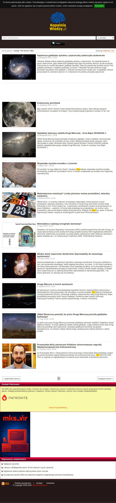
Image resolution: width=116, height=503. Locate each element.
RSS (7, 483)
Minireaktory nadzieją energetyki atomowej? (59, 224)
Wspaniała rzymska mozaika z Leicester (57, 163)
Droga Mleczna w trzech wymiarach (55, 284)
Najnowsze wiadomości (14, 459)
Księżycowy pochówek (48, 103)
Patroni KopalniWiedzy (58, 408)
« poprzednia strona (11, 379)
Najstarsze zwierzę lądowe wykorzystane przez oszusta (25, 471)
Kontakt (39, 483)
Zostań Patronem (10, 384)
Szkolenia (50, 483)
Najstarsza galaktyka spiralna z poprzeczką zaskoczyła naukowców (71, 55)
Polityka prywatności (23, 483)
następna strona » (105, 379)
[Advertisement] (57, 91)
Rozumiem (99, 6)
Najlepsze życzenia (11, 464)
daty (112, 51)
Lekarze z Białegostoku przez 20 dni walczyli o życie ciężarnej (28, 468)
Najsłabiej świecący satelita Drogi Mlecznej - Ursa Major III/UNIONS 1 (71, 133)
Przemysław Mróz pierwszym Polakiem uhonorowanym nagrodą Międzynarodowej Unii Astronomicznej (69, 345)
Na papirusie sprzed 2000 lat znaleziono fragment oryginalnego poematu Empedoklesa (38, 475)
